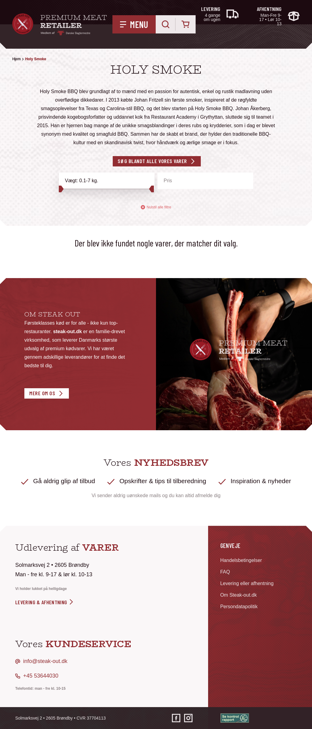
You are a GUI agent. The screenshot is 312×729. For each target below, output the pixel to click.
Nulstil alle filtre (156, 207)
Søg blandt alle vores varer (152, 161)
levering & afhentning (44, 602)
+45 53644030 (40, 676)
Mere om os (42, 393)
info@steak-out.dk (45, 661)
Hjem (16, 59)
